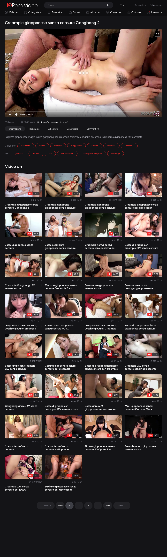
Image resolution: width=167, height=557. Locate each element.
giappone (19, 153)
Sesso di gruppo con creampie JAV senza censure (141, 246)
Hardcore (111, 146)
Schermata (53, 129)
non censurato (67, 153)
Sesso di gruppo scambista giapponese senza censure (140, 327)
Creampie (129, 146)
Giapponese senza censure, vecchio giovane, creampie (21, 327)
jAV (50, 153)
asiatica (36, 153)
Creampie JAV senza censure (17, 448)
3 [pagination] (88, 505)
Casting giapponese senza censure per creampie (60, 367)
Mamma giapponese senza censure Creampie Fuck (61, 287)
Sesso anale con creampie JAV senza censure (20, 367)
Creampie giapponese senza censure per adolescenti (141, 206)
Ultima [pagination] (107, 505)
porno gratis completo (92, 153)
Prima (60, 505)
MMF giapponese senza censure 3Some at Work (138, 407)
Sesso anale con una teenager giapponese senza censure (141, 287)
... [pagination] (97, 505)
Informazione (15, 129)
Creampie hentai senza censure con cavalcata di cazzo (99, 246)
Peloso (42, 146)
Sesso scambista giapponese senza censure (60, 246)
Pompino (58, 146)
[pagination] (46, 505)
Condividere (72, 129)
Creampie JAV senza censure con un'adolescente (141, 367)
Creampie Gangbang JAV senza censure (20, 287)
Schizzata (25, 146)
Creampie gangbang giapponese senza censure (60, 206)
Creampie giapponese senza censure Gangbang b (21, 206)
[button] (109, 5)
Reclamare (34, 129)
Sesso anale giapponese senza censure (99, 287)
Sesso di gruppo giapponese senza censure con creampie (101, 367)
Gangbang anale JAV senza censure (21, 407)
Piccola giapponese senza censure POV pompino (100, 448)
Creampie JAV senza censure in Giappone (57, 448)
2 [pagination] (79, 505)
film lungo (115, 153)
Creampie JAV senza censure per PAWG (17, 488)
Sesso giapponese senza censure (19, 246)
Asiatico (94, 146)
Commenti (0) (93, 129)
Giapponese (76, 146)
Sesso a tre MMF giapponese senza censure (100, 407)
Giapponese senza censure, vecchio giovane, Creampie (101, 327)
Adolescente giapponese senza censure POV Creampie (59, 327)
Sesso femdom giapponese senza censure (140, 448)
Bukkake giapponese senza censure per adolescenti (60, 488)
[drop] (41, 205)
